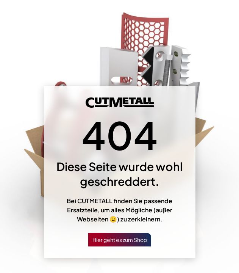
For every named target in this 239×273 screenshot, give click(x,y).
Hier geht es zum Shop (119, 239)
